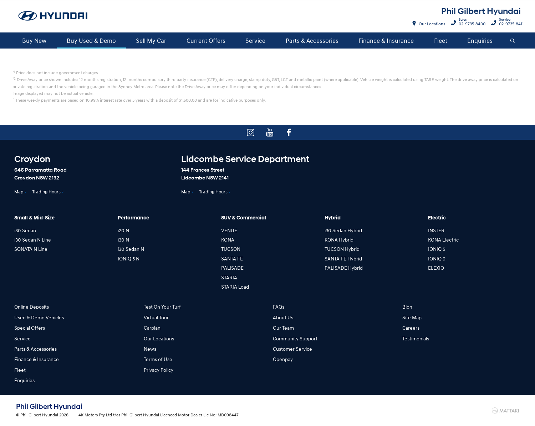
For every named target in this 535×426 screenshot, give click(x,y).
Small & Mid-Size (34, 218)
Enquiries (480, 40)
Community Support (295, 338)
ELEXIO (436, 268)
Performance (133, 218)
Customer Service (292, 349)
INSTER (436, 230)
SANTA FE (232, 258)
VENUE (229, 230)
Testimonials (415, 338)
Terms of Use (158, 359)
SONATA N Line (30, 249)
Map (19, 191)
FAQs (278, 307)
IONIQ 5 (436, 249)
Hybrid (333, 218)
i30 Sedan (25, 230)
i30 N (123, 240)
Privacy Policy (158, 370)
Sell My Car (151, 40)
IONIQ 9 (436, 258)
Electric (437, 218)
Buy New (34, 40)
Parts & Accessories (312, 40)
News (150, 349)
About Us (283, 317)
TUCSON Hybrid (342, 249)
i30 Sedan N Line (32, 240)
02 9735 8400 (470, 22)
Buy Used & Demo (91, 40)
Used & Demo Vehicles (39, 317)
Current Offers (206, 40)
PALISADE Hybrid (344, 268)
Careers (410, 328)
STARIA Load (235, 287)
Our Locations (432, 23)
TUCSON (230, 249)
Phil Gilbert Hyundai (481, 11)
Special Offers (29, 328)
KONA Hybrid (339, 240)
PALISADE (232, 268)
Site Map (412, 317)
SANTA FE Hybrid (343, 258)
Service (255, 40)
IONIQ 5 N (128, 258)
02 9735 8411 (510, 22)
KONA (227, 240)
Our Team (283, 328)
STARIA (229, 277)
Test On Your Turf (162, 307)
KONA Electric (443, 240)
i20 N (123, 230)
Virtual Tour (156, 317)
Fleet (440, 40)
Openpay (283, 359)
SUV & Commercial (243, 218)
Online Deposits (31, 307)
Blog (407, 307)
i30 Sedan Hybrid (343, 230)
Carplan (152, 328)
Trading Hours (46, 191)
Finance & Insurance (386, 40)
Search (509, 41)
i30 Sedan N (131, 249)
